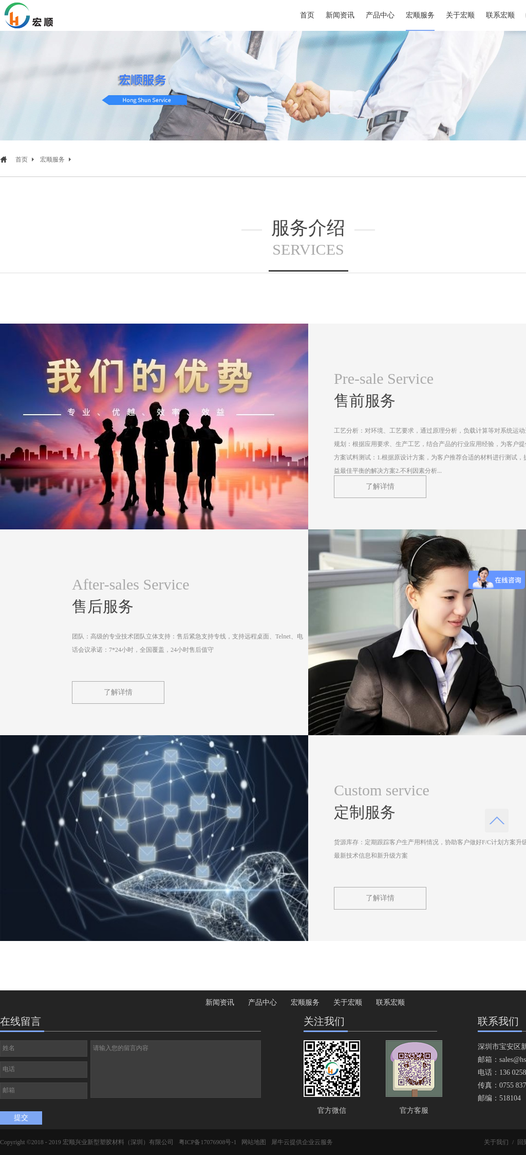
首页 (307, 15)
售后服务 (103, 606)
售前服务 (365, 400)
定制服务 (365, 812)
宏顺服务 (52, 159)
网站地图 (253, 1142)
